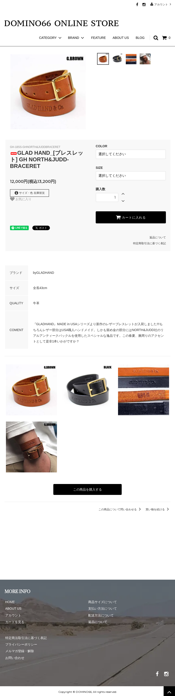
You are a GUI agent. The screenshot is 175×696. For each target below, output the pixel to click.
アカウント (161, 4)
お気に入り (20, 199)
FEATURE (98, 29)
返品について (157, 236)
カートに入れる (131, 216)
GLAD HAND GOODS (33, 43)
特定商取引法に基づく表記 (149, 242)
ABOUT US (121, 29)
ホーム (9, 43)
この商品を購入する (87, 488)
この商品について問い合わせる (120, 507)
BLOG (140, 29)
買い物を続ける (158, 507)
